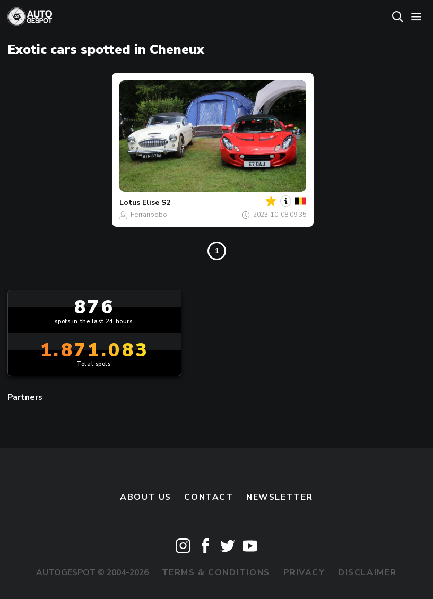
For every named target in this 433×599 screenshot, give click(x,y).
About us (145, 497)
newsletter (279, 497)
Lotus (129, 203)
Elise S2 (156, 203)
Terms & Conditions (216, 572)
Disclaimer (367, 572)
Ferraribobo (149, 214)
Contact (208, 497)
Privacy (304, 572)
